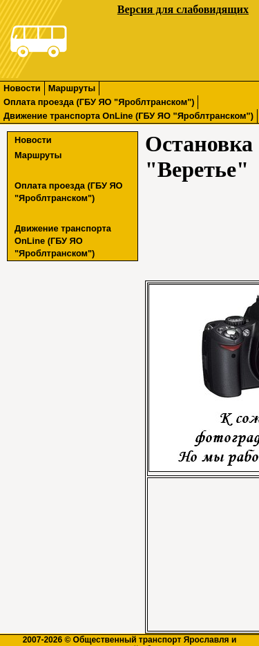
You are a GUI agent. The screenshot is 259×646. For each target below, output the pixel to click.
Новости (22, 88)
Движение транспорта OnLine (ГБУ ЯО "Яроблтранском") (128, 116)
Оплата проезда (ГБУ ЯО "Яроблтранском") (98, 102)
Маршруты (72, 88)
